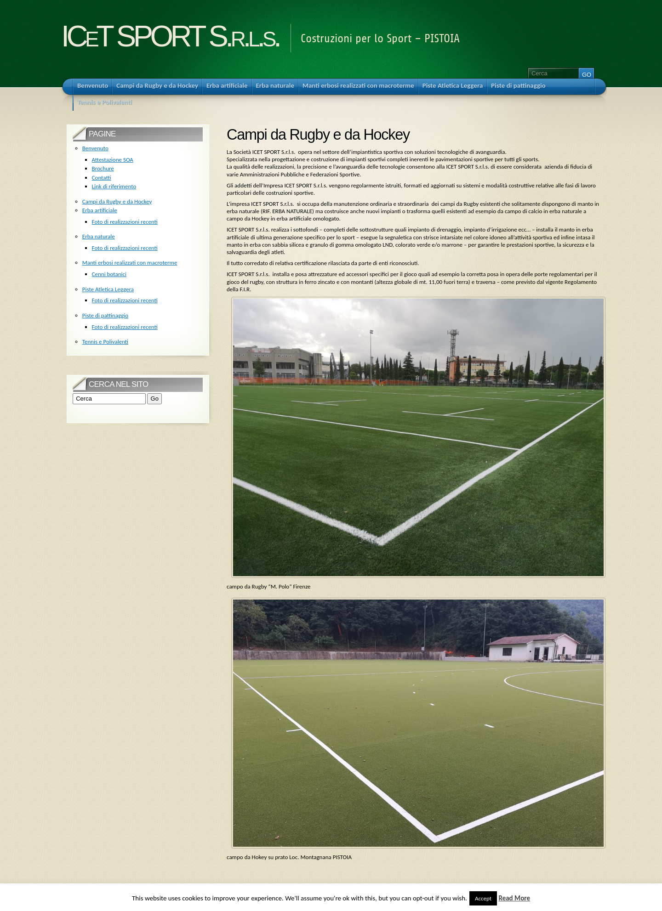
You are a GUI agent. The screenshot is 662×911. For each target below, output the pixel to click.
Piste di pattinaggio (105, 315)
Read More (514, 898)
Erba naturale (98, 236)
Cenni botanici (109, 274)
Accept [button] (483, 898)
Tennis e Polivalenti (105, 341)
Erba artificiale (99, 210)
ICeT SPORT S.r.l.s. (170, 36)
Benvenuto (95, 148)
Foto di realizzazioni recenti (125, 221)
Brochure (103, 168)
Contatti (101, 177)
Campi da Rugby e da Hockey (117, 201)
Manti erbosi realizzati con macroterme (129, 262)
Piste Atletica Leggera (108, 289)
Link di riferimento (114, 186)
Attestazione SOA (112, 159)
